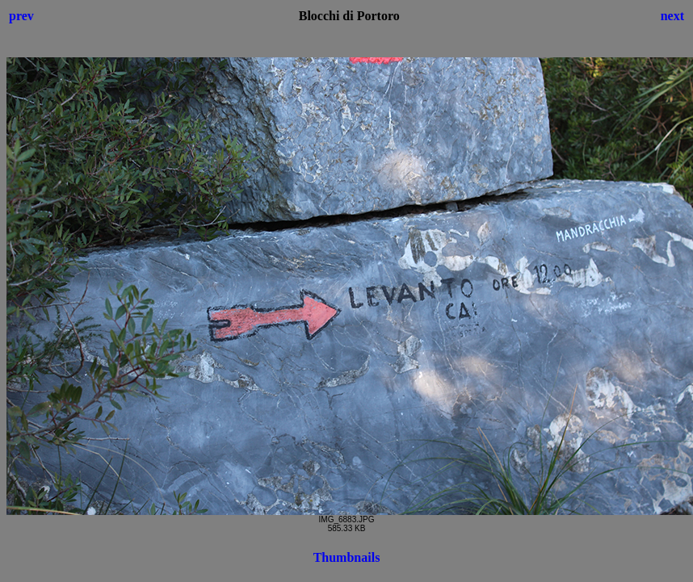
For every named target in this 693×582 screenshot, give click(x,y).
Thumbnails (346, 557)
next (672, 16)
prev (21, 16)
